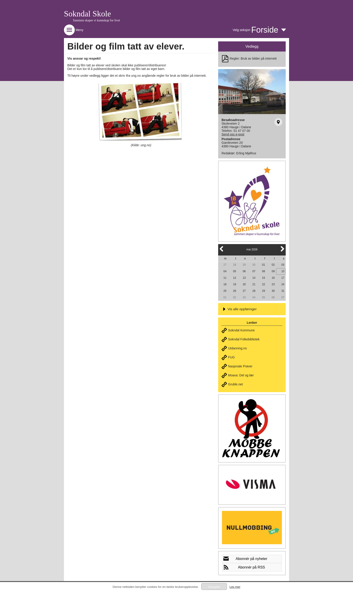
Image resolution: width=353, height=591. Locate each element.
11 (224, 277)
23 (273, 284)
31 (282, 290)
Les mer (234, 587)
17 (282, 277)
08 (263, 271)
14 (253, 277)
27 (224, 264)
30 (253, 264)
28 (234, 264)
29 (244, 264)
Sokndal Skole (87, 13)
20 (244, 284)
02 (273, 264)
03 (282, 264)
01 (263, 264)
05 (234, 271)
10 (282, 271)
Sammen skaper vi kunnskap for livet (96, 20)
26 (234, 290)
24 (282, 284)
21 (253, 284)
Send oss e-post (233, 134)
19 (234, 284)
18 (224, 284)
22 (263, 284)
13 (244, 277)
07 (253, 271)
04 (224, 271)
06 (244, 271)
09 (273, 271)
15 (263, 277)
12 (234, 277)
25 (224, 290)
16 (273, 277)
